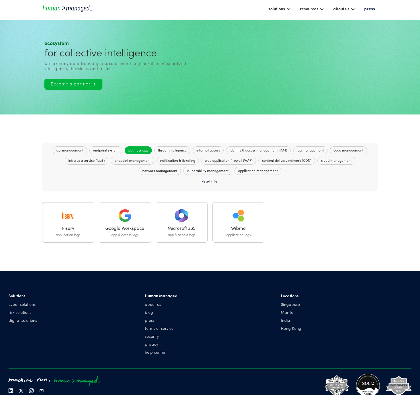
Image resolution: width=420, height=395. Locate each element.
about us (153, 304)
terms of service (159, 328)
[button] (279, 8)
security (152, 336)
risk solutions (20, 312)
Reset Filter (210, 181)
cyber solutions (22, 304)
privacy (151, 344)
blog (149, 312)
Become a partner (73, 83)
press (369, 8)
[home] (67, 8)
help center (155, 352)
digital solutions (23, 320)
